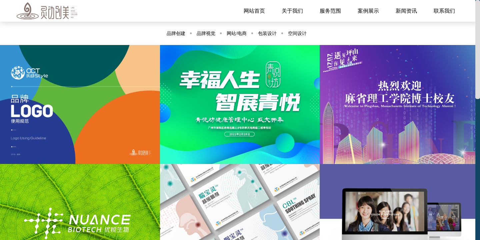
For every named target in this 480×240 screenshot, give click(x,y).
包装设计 (267, 33)
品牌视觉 (206, 33)
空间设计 (297, 33)
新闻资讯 (406, 11)
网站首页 (254, 11)
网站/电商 (237, 33)
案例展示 (368, 11)
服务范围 (330, 11)
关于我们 (292, 11)
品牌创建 (176, 33)
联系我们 (444, 11)
